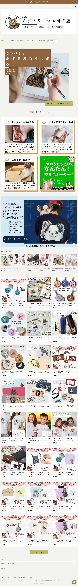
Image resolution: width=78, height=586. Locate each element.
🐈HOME (3, 40)
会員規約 (30, 577)
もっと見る (39, 552)
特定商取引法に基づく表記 (20, 577)
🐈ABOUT (11, 40)
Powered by (39, 583)
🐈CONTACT (30, 40)
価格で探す (4, 568)
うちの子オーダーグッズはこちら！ (10, 563)
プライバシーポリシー (7, 577)
